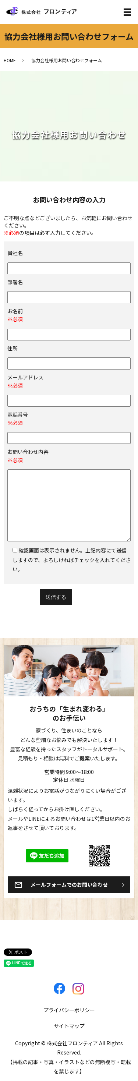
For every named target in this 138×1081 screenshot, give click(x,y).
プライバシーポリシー (69, 1010)
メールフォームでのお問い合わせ (69, 884)
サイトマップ (69, 1025)
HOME (10, 60)
